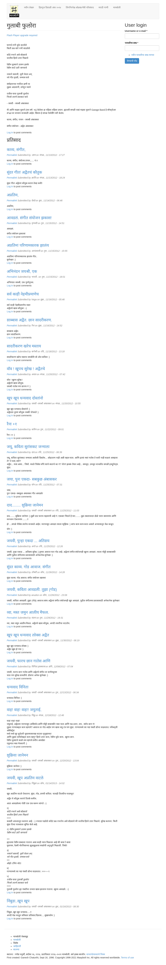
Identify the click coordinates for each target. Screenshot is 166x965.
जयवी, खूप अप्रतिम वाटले (25, 778)
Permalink (12, 155)
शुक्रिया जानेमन (17, 755)
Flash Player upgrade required (22, 35)
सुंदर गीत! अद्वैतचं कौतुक (24, 172)
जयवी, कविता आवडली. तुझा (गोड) (32, 589)
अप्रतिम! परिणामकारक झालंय (28, 245)
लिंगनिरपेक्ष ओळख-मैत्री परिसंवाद (80, 7)
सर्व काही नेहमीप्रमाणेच (23, 294)
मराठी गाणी (103, 7)
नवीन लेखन (29, 7)
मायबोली (117, 7)
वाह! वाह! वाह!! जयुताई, (24, 709)
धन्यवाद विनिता (17, 687)
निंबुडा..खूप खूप (18, 901)
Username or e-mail (136, 31)
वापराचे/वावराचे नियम (95, 954)
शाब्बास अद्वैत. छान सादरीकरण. (29, 320)
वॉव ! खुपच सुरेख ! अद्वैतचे (26, 369)
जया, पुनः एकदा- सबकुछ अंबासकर (32, 479)
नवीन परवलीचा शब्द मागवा (142, 55)
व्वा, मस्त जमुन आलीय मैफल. (28, 612)
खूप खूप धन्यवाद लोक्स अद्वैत (28, 635)
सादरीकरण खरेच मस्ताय (24, 346)
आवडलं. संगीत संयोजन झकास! (29, 218)
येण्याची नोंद (132, 61)
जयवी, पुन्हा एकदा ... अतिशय (28, 541)
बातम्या (16, 949)
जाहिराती (17, 946)
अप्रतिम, (13, 195)
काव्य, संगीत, (16, 149)
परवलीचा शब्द (131, 43)
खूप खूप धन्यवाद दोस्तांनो (25, 398)
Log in (10, 132)
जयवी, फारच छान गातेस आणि (28, 661)
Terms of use (127, 957)
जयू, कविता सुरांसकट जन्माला (28, 446)
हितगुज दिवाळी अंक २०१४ (50, 7)
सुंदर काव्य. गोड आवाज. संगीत (29, 567)
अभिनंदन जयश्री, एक (22, 271)
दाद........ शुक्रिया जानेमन (25, 505)
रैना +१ (12, 424)
